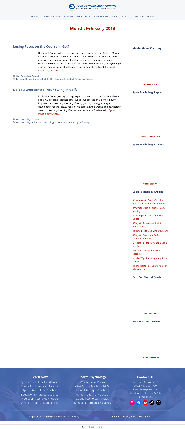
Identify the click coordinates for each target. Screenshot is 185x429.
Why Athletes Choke (92, 382)
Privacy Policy (130, 416)
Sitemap (116, 416)
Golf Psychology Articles (58, 79)
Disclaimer (144, 416)
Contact (126, 16)
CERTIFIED (152, 313)
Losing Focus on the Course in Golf (41, 46)
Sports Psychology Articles (92, 398)
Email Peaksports (142, 389)
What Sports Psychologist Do (92, 386)
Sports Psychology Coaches (40, 390)
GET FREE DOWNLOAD (150, 136)
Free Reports (101, 16)
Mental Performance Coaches (92, 403)
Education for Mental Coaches (39, 394)
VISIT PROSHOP (150, 184)
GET (146, 313)
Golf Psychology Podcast (27, 76)
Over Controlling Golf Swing (76, 122)
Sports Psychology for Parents (39, 386)
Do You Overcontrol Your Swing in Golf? (45, 89)
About (115, 16)
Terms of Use (145, 396)
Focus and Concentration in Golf (31, 79)
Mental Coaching (50, 16)
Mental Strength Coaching (92, 390)
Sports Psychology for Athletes (39, 382)
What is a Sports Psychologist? (39, 403)
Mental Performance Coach (92, 394)
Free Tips (84, 16)
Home (34, 16)
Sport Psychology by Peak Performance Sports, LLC (57, 416)
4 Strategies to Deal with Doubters (150, 230)
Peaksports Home (144, 16)
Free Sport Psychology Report (39, 398)
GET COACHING (150, 84)
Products (68, 16)
